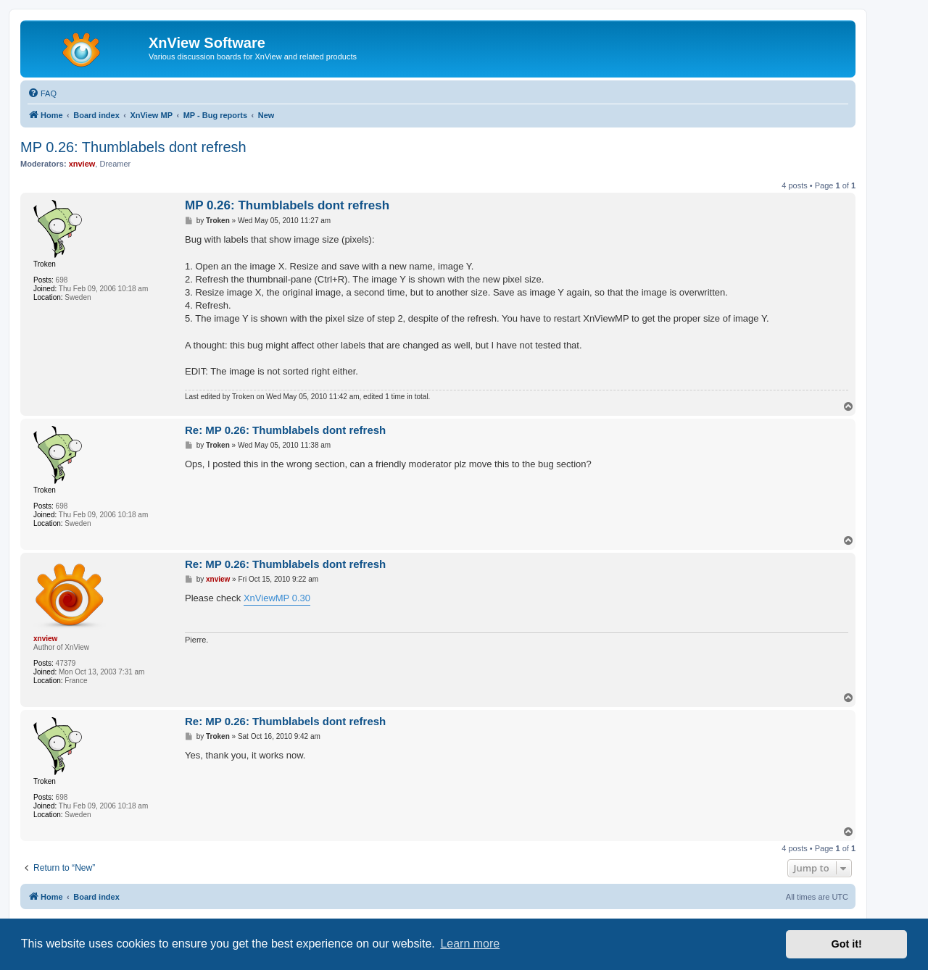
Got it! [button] (847, 944)
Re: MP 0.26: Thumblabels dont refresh (285, 430)
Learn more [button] (470, 943)
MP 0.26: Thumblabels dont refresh (133, 147)
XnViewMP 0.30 (277, 598)
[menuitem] (42, 93)
